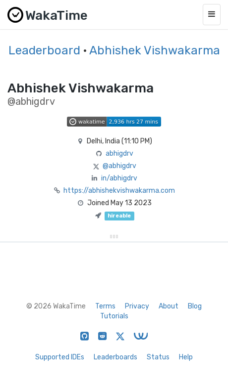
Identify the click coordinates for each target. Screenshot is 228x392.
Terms (105, 306)
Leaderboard (44, 50)
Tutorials (114, 316)
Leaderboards (115, 357)
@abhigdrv (119, 166)
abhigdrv (119, 153)
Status (158, 357)
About (168, 306)
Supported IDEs (59, 357)
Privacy (137, 306)
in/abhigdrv (119, 178)
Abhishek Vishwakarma (154, 50)
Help (186, 357)
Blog (195, 306)
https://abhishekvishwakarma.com (119, 190)
